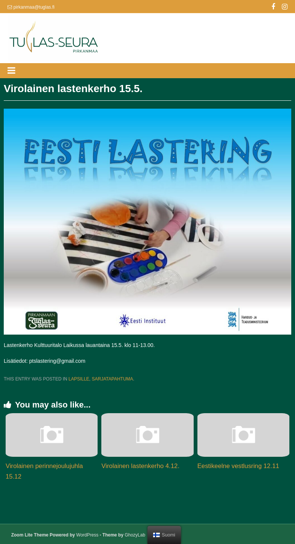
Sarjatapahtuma (112, 379)
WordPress (87, 535)
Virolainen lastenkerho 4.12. (140, 466)
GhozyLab (135, 535)
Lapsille (78, 379)
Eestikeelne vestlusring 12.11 (238, 466)
